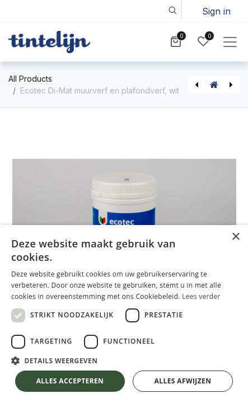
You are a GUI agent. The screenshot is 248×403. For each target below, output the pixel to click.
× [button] (235, 237)
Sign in (216, 11)
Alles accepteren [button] (70, 381)
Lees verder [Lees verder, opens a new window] (201, 296)
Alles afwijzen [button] (183, 381)
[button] (172, 10)
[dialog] (124, 314)
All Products (30, 78)
